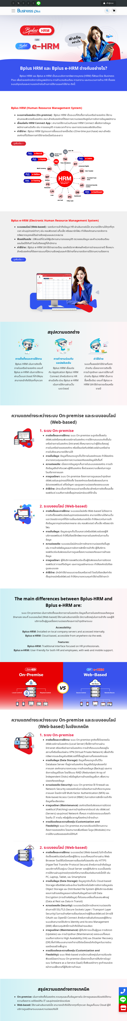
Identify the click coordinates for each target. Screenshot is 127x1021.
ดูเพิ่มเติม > (19, 143)
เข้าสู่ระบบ (108, 3)
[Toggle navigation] (14, 11)
